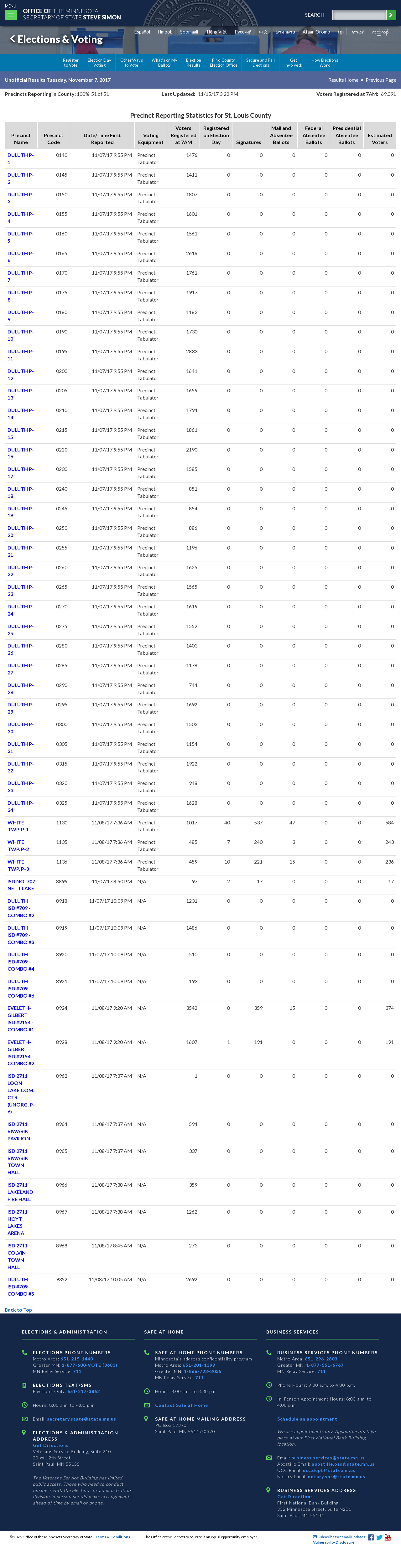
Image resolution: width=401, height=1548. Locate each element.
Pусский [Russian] (243, 31)
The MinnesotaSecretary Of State (72, 14)
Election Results (193, 63)
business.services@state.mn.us (327, 1457)
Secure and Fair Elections (260, 63)
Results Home (343, 80)
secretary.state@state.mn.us (81, 1419)
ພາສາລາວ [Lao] (285, 31)
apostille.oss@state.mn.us (342, 1464)
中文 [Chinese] (263, 31)
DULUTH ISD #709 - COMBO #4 (21, 961)
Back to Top (19, 1310)
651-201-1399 (199, 1365)
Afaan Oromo (316, 31)
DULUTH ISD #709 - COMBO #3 (21, 935)
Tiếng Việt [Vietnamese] (216, 31)
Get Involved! (293, 63)
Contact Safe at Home (181, 1405)
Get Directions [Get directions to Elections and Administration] (51, 1445)
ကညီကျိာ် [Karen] (380, 31)
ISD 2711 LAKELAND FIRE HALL (21, 1192)
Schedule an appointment (307, 1419)
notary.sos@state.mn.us (336, 1476)
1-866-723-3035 (202, 1371)
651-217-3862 (83, 1391)
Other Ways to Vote (131, 63)
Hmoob (165, 31)
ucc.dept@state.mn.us (329, 1470)
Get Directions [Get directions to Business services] (295, 1496)
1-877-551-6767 (325, 1365)
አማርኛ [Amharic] (358, 31)
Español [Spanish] (142, 31)
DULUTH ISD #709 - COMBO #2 (21, 908)
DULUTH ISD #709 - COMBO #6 (21, 988)
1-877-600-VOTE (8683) (89, 1365)
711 (77, 1371)
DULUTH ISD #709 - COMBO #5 (21, 1286)
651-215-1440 (76, 1358)
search (314, 15)
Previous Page (381, 80)
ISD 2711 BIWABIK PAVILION (19, 1131)
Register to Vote (71, 63)
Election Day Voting (100, 63)
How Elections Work (325, 63)
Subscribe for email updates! (340, 1537)
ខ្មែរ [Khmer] (341, 31)
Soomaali (189, 31)
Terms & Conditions (112, 1537)
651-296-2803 (321, 1358)
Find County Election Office (223, 63)
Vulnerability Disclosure (333, 1542)
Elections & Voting (55, 39)
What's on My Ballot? (164, 63)
